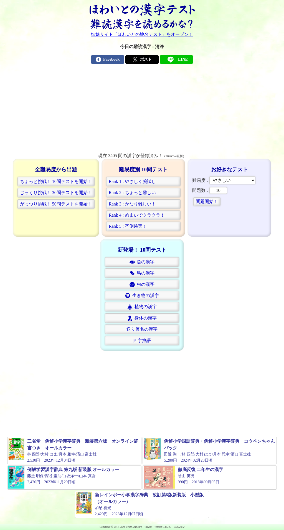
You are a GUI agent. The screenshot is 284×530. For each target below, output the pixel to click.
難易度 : (223, 180)
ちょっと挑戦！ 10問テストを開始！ (56, 181)
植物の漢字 (142, 306)
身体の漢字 (142, 318)
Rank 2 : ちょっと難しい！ (134, 192)
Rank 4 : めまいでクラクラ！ (137, 215)
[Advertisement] (142, 111)
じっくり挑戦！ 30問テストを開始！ (56, 192)
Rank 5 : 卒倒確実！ (128, 226)
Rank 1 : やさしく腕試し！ (134, 181)
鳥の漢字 (142, 273)
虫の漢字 (142, 284)
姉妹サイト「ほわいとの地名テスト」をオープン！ (142, 34)
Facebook (108, 59)
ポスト (141, 59)
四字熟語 (142, 340)
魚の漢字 (142, 262)
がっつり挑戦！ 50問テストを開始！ (56, 204)
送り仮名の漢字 (142, 329)
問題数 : (209, 190)
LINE (176, 59)
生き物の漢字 (142, 295)
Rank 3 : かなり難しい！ (132, 204)
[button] (56, 181)
